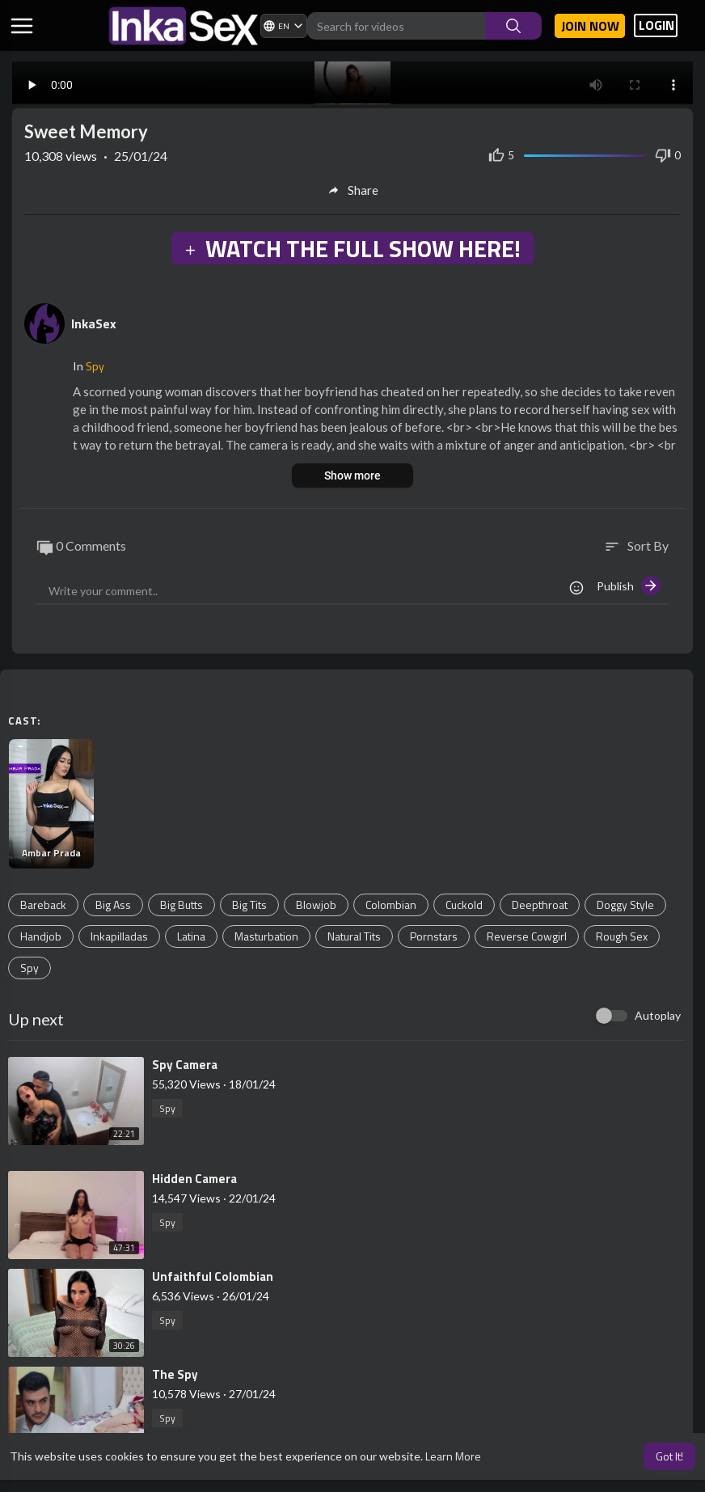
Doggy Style (625, 904)
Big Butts (181, 904)
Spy (95, 365)
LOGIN (656, 25)
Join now (590, 26)
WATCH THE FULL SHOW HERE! (352, 248)
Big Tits (249, 904)
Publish (629, 585)
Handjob (40, 936)
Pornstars (434, 936)
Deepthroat (540, 904)
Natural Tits (354, 936)
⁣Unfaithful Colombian (212, 1276)
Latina (191, 936)
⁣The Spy (175, 1374)
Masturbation (266, 936)
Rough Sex (622, 936)
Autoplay (658, 1015)
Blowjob (316, 904)
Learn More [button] (453, 1456)
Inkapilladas (119, 936)
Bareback (43, 904)
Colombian (390, 904)
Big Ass (113, 904)
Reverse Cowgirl (527, 936)
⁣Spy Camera (184, 1064)
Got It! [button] (669, 1456)
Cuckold (464, 904)
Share (352, 190)
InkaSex (93, 323)
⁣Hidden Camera (194, 1178)
